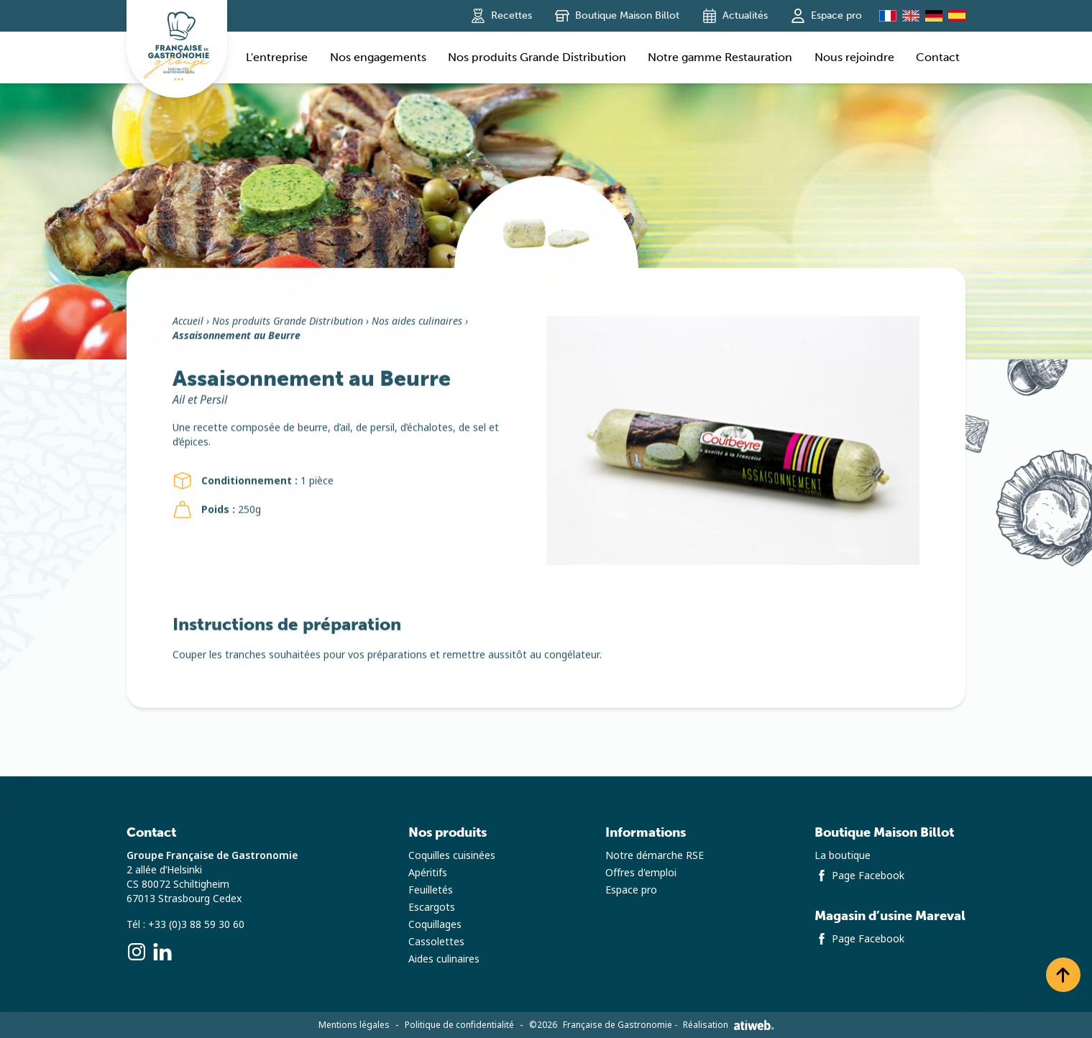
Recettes (501, 16)
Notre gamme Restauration (720, 57)
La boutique (843, 855)
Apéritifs (427, 872)
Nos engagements (378, 57)
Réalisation (728, 1025)
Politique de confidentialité (459, 1025)
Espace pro (826, 16)
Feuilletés (430, 890)
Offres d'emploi (640, 872)
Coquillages (435, 924)
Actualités (735, 16)
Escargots (431, 907)
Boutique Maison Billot (617, 16)
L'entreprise (277, 57)
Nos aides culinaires (417, 325)
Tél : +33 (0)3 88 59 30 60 (185, 924)
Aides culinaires (444, 959)
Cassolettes (436, 941)
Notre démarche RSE (654, 855)
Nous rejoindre (854, 57)
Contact (938, 57)
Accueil (188, 325)
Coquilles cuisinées (451, 855)
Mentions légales (354, 1025)
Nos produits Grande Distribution (537, 57)
